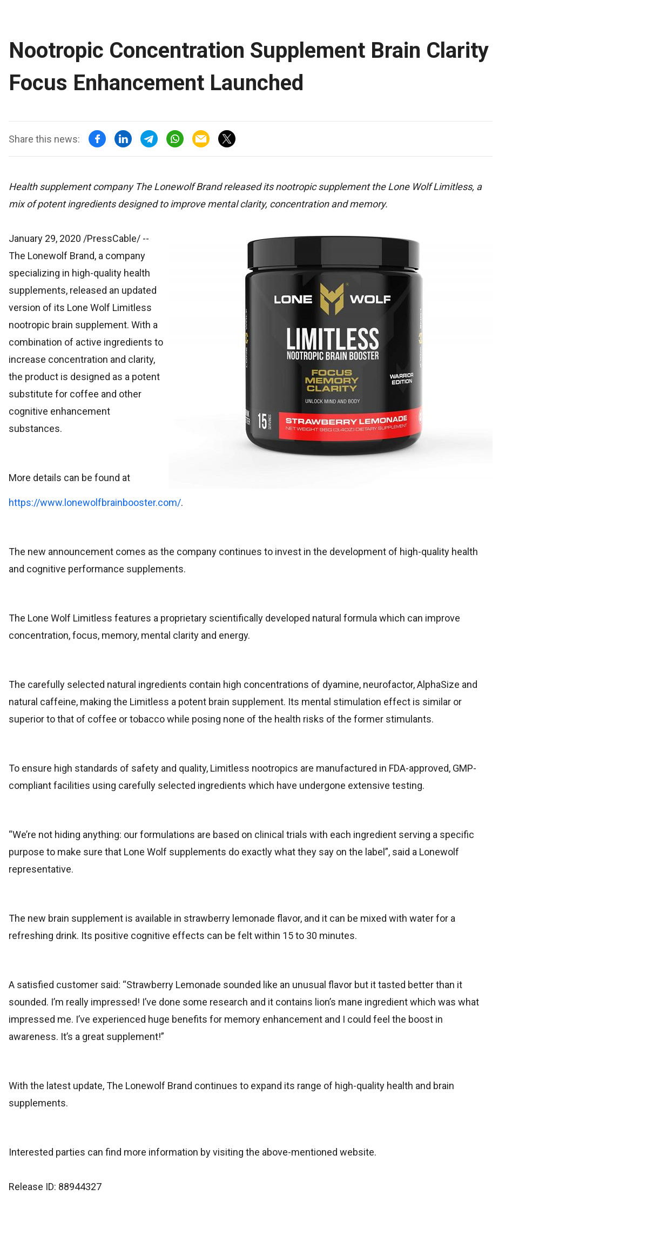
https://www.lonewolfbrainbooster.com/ (95, 502)
